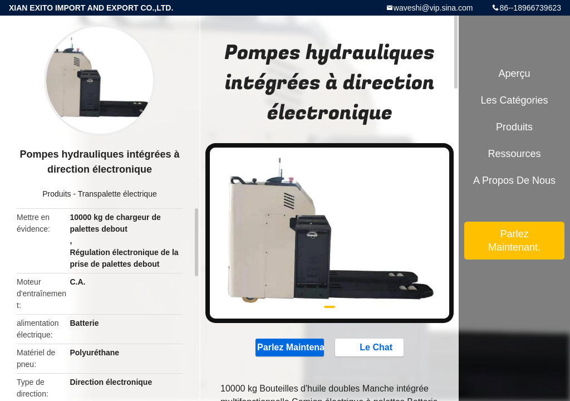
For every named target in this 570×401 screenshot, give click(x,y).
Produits (56, 193)
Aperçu (514, 73)
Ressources (514, 153)
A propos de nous (514, 180)
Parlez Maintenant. (289, 347)
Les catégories (514, 100)
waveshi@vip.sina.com (433, 7)
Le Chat (370, 347)
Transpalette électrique (117, 193)
